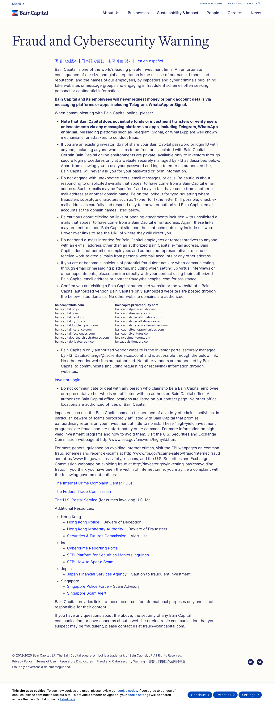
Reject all (224, 696)
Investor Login (67, 380)
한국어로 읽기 (120, 61)
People (213, 13)
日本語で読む (93, 61)
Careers (235, 13)
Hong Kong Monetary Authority (95, 529)
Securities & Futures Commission (96, 536)
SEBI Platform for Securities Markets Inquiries (108, 555)
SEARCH (253, 3)
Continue (198, 696)
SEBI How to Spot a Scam (90, 562)
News (256, 13)
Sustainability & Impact (177, 13)
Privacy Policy (22, 661)
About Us (110, 13)
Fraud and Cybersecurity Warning (121, 661)
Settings (248, 696)
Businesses (138, 13)
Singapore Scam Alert (86, 593)
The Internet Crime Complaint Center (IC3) (93, 483)
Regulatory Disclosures (76, 661)
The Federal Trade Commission (83, 491)
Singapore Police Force (88, 586)
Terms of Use (46, 661)
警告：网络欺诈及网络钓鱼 (167, 661)
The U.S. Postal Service (76, 500)
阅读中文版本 (67, 61)
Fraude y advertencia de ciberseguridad (41, 667)
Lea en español (149, 61)
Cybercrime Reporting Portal (93, 548)
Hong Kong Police (83, 522)
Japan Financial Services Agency (97, 574)
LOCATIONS (234, 3)
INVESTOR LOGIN (211, 3)
